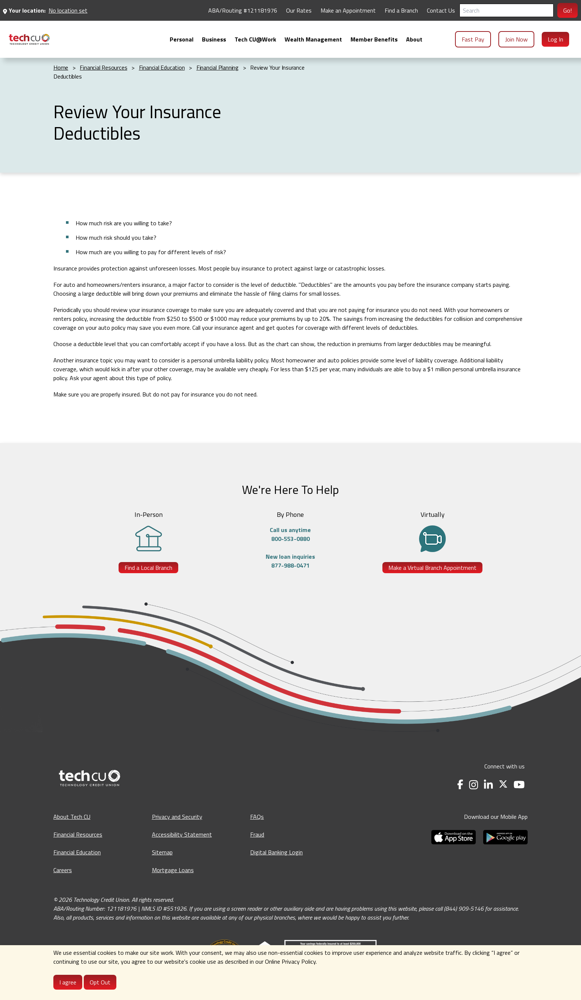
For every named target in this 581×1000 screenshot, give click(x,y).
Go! (567, 10)
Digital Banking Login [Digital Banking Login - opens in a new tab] (276, 852)
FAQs (257, 816)
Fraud (257, 834)
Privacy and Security (177, 816)
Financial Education (77, 852)
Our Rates (299, 10)
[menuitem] (29, 39)
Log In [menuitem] (555, 39)
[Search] (506, 10)
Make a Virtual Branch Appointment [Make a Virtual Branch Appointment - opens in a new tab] (432, 567)
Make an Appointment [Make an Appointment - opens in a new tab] (348, 10)
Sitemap (162, 852)
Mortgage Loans (173, 870)
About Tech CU (71, 816)
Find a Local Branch (148, 567)
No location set (68, 10)
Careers (62, 870)
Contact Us (441, 10)
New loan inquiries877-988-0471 (290, 561)
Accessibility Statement (182, 834)
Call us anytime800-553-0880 (290, 534)
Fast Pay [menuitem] (473, 39)
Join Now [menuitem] (516, 39)
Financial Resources (77, 834)
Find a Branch (401, 10)
